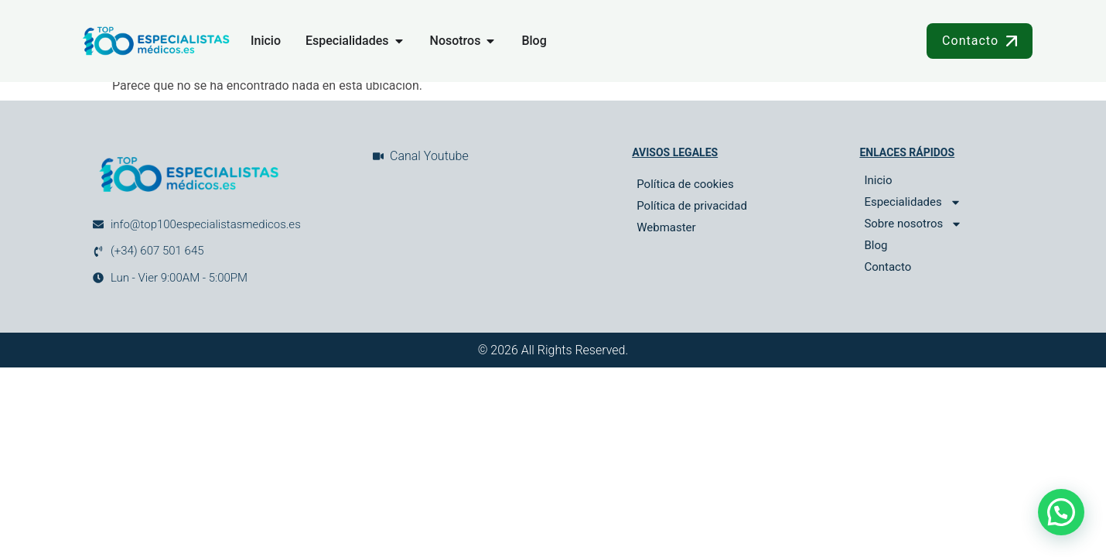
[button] (1061, 512)
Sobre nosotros (913, 224)
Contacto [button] (979, 40)
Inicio (878, 180)
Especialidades (912, 202)
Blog (875, 245)
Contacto (887, 267)
